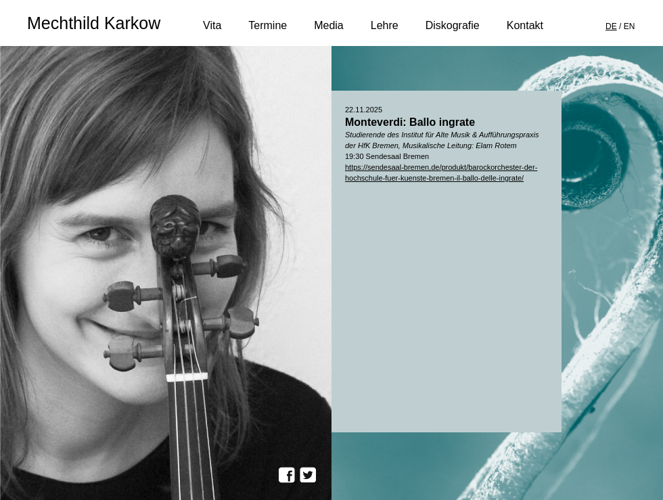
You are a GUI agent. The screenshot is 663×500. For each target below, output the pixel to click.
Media (329, 26)
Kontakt (525, 26)
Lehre (384, 26)
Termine (267, 26)
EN (629, 26)
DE (611, 26)
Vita (212, 26)
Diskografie (453, 26)
